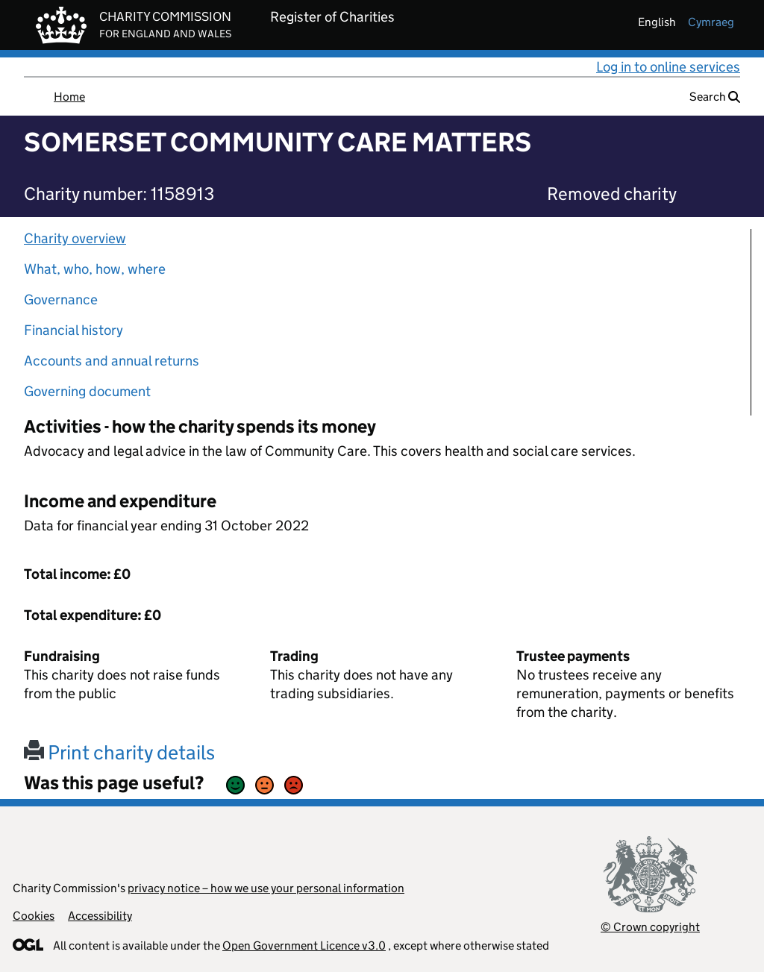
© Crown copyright (650, 927)
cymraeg (711, 22)
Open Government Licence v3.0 (304, 945)
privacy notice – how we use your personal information (266, 888)
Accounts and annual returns (111, 360)
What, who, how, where (95, 269)
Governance (61, 299)
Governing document (87, 391)
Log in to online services (668, 66)
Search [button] (714, 97)
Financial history (73, 330)
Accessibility (100, 916)
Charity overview (75, 238)
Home (69, 97)
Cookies (33, 916)
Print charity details (119, 752)
